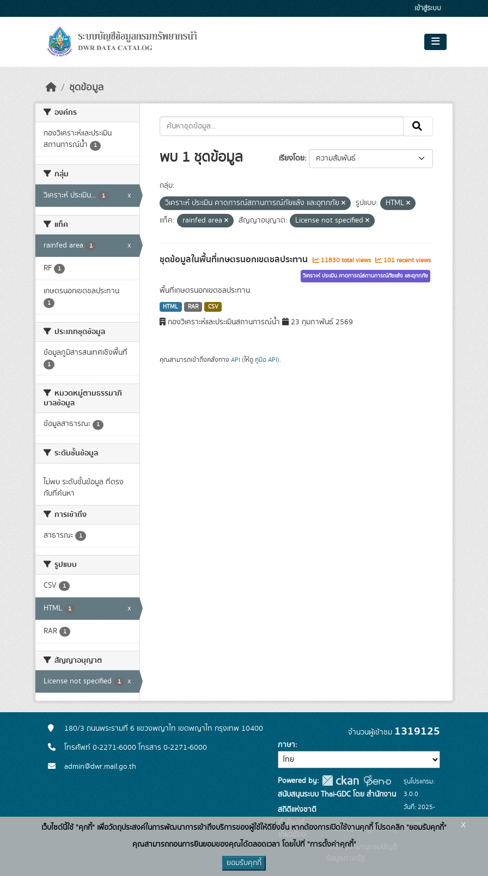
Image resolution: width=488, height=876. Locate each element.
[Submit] (418, 126)
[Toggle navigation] (435, 42)
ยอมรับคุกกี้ (244, 863)
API (235, 360)
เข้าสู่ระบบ (427, 8)
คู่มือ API (266, 360)
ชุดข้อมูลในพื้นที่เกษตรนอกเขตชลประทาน (235, 259)
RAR (193, 307)
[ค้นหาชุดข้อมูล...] (282, 126)
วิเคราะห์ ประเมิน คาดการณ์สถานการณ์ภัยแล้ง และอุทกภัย (365, 276)
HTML (170, 307)
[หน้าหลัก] (51, 88)
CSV (213, 307)
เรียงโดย (291, 158)
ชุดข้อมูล (86, 88)
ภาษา (286, 744)
